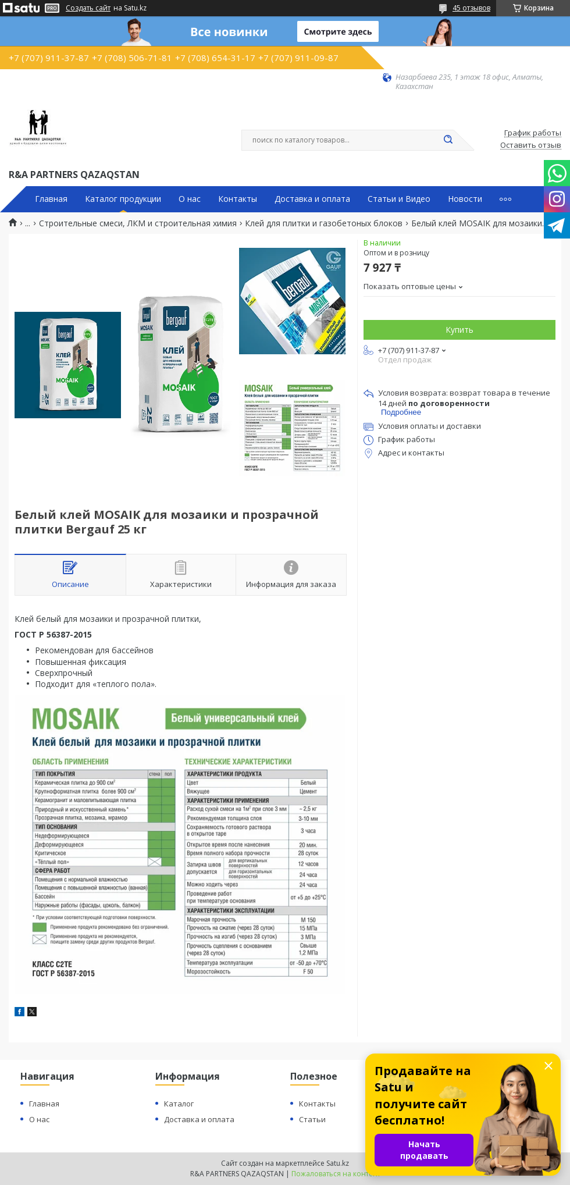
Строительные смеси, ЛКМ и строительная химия (138, 223)
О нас (190, 199)
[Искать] (447, 140)
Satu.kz (337, 1163)
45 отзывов (471, 8)
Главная (51, 199)
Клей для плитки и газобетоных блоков (323, 223)
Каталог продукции (123, 199)
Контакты (237, 199)
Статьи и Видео (399, 199)
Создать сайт (88, 8)
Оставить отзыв (530, 145)
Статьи (312, 1119)
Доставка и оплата (312, 199)
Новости (465, 199)
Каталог (179, 1103)
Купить (459, 329)
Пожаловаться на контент (335, 1174)
